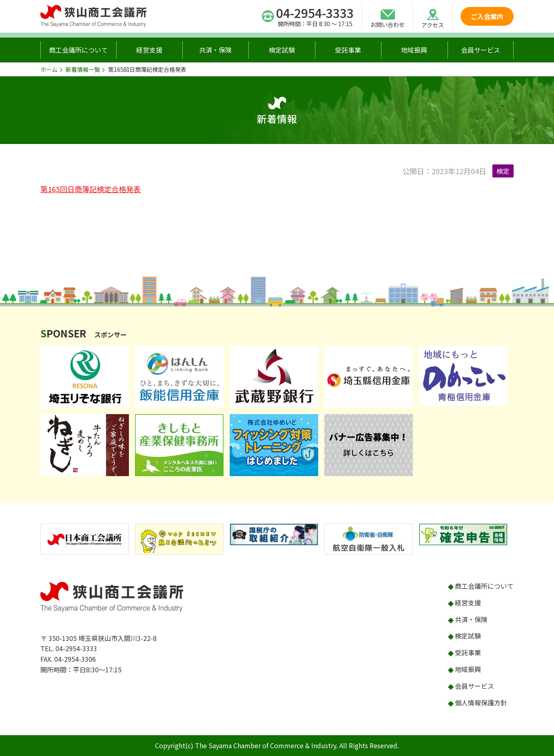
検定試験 (282, 50)
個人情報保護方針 (481, 702)
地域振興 (414, 50)
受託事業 (348, 50)
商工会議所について (78, 50)
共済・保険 (215, 50)
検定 (503, 171)
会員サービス (480, 50)
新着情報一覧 (83, 69)
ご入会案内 (487, 16)
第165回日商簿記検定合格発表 (90, 189)
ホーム (49, 69)
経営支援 (149, 50)
